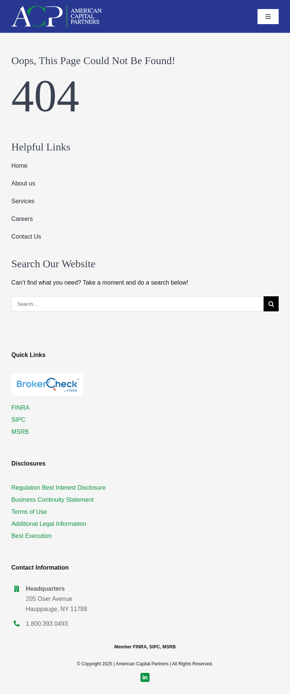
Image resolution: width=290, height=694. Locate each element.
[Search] (271, 303)
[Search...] (137, 303)
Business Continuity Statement (52, 499)
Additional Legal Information (48, 524)
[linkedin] (145, 677)
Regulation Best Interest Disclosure (58, 487)
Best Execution (31, 536)
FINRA (20, 407)
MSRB (20, 432)
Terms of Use (29, 512)
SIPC (18, 420)
